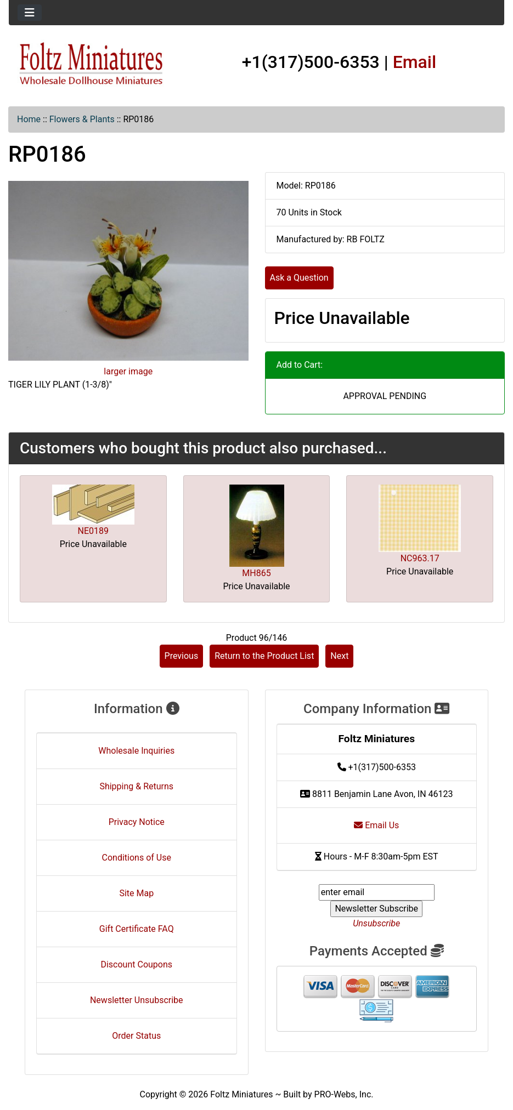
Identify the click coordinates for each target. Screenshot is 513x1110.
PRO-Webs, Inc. (344, 1094)
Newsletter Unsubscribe (136, 1000)
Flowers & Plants (82, 119)
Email (415, 62)
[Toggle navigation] (30, 12)
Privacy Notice (137, 822)
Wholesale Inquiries (136, 750)
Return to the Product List (264, 656)
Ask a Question (299, 277)
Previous (182, 656)
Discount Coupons (136, 964)
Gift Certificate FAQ (136, 929)
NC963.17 (420, 558)
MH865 (256, 573)
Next (339, 656)
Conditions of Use (136, 857)
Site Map (136, 893)
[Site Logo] (91, 64)
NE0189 (93, 531)
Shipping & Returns (136, 786)
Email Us (376, 825)
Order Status (136, 1036)
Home (29, 119)
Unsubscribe (376, 923)
